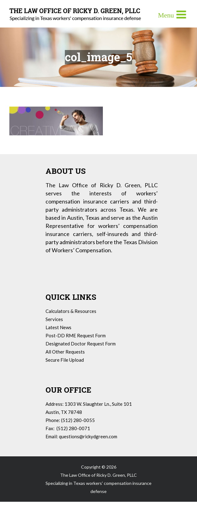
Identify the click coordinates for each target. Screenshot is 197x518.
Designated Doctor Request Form (81, 343)
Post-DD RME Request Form (76, 335)
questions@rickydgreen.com (88, 436)
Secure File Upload (65, 360)
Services (54, 319)
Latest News (58, 327)
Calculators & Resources (71, 311)
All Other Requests (65, 352)
